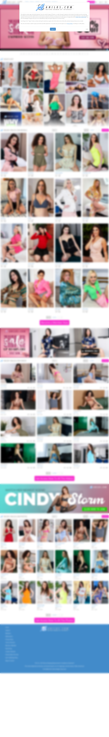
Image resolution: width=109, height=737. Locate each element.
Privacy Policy (70, 23)
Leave (87, 29)
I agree (53, 29)
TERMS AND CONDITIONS (80, 17)
